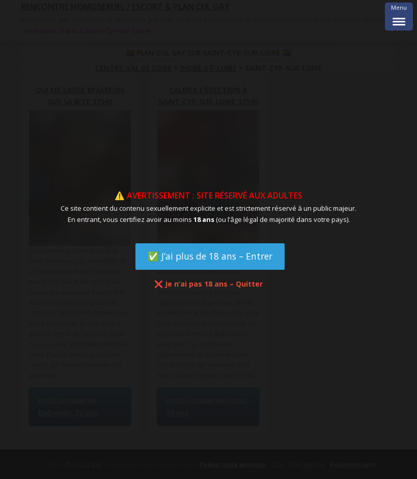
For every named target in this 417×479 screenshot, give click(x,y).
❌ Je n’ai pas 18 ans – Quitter (208, 284)
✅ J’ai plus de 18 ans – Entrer (210, 256)
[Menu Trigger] (399, 17)
